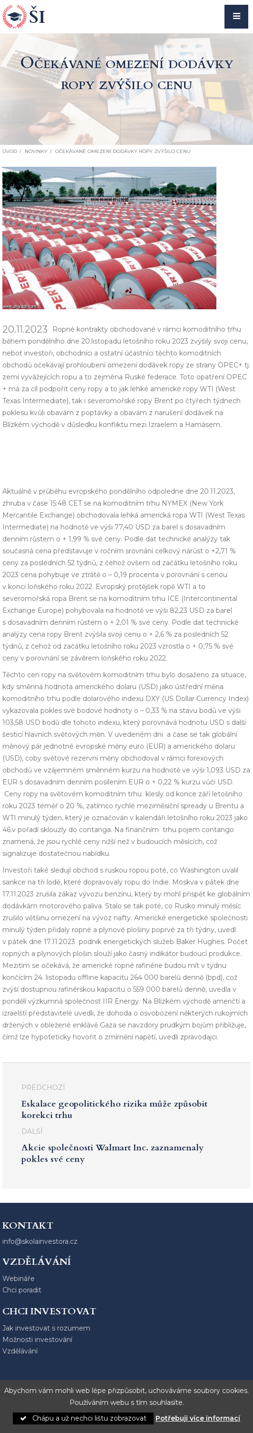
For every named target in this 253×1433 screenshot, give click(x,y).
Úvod (9, 151)
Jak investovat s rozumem (46, 1328)
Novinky (36, 151)
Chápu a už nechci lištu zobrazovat (83, 1418)
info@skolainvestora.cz (40, 1241)
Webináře (18, 1278)
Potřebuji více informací (198, 1418)
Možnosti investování (37, 1339)
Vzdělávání (20, 1351)
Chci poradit (21, 1290)
